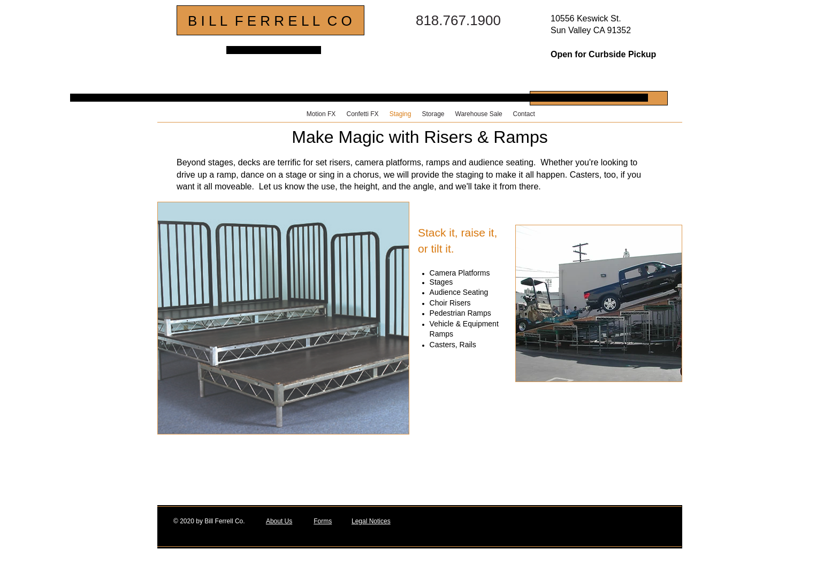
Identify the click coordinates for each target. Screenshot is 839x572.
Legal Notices (371, 521)
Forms (323, 521)
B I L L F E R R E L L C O (270, 21)
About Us (279, 521)
